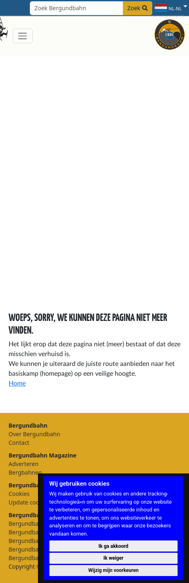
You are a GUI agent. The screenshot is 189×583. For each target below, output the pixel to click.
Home (17, 383)
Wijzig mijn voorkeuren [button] (113, 570)
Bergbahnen (25, 472)
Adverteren (23, 464)
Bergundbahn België (36, 549)
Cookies (19, 494)
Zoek (137, 8)
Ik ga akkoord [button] (113, 546)
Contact (19, 442)
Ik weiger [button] (113, 558)
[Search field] (91, 8)
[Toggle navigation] (23, 36)
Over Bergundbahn (34, 434)
